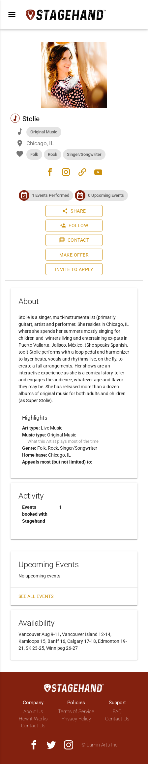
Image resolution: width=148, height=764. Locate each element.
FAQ (117, 711)
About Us (33, 711)
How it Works (33, 719)
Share (74, 211)
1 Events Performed (50, 195)
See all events (35, 596)
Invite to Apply (74, 269)
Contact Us (33, 726)
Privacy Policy (76, 719)
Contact (74, 240)
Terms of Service (76, 711)
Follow (74, 225)
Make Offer (74, 255)
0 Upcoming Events (106, 195)
